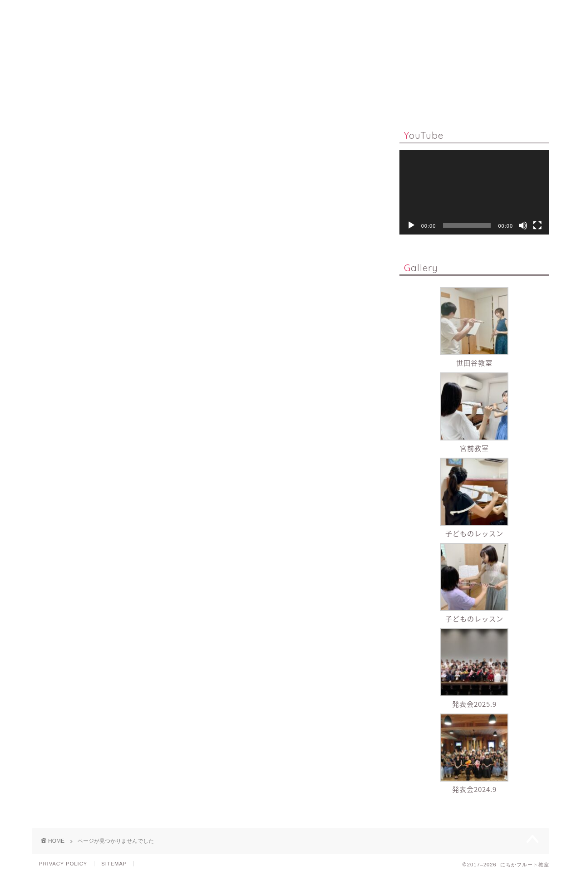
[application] (474, 192)
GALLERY (383, 101)
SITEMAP (114, 863)
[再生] (411, 225)
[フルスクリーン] (537, 225)
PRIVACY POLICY (63, 863)
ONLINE (233, 101)
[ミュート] (522, 225)
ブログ (65, 489)
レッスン (69, 501)
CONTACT (441, 101)
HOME (133, 101)
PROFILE (329, 101)
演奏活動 (69, 514)
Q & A (280, 101)
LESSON (182, 101)
